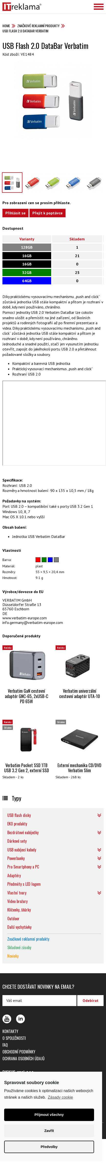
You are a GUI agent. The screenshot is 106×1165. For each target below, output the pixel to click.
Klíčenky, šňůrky (19, 910)
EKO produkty (17, 824)
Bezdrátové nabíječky (23, 832)
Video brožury (17, 901)
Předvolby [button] (49, 1147)
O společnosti (14, 1038)
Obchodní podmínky (18, 1052)
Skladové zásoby (19, 947)
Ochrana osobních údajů (23, 1058)
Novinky (13, 956)
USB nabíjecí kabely (21, 850)
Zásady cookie (60, 1097)
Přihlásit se (15, 212)
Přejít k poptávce (47, 212)
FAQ (5, 1045)
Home (6, 25)
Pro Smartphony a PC (23, 867)
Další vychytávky (19, 927)
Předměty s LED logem (24, 884)
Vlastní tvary (16, 893)
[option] (53, 100)
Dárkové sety (17, 841)
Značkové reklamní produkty (38, 25)
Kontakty (10, 1031)
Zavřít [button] (49, 1131)
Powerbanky (16, 858)
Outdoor (13, 918)
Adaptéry (14, 875)
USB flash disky (19, 815)
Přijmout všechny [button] (49, 1115)
